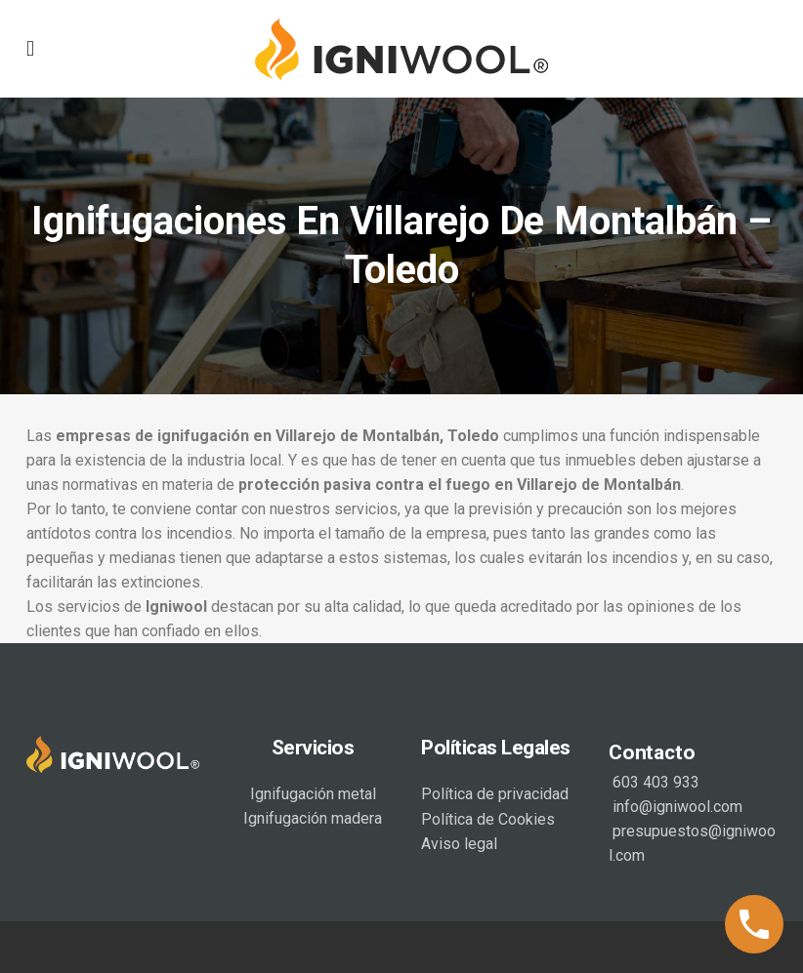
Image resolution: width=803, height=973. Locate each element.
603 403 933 (654, 782)
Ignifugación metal (313, 794)
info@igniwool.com (675, 806)
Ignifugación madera (312, 818)
